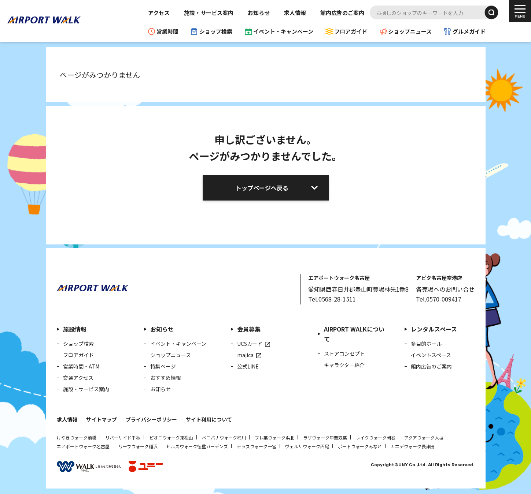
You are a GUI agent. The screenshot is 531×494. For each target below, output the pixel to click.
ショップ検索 (215, 31)
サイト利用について (209, 419)
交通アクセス (78, 377)
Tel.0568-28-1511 (332, 299)
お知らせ (259, 12)
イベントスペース (431, 355)
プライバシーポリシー (151, 419)
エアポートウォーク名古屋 (83, 446)
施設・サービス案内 (208, 12)
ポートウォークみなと (360, 446)
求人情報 (295, 12)
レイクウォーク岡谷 (375, 437)
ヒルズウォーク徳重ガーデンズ (197, 446)
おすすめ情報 (165, 377)
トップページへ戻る (262, 187)
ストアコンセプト (344, 353)
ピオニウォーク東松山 (171, 437)
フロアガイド (350, 31)
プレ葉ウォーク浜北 (274, 437)
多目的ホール (426, 343)
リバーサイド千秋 (122, 437)
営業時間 (167, 31)
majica (245, 355)
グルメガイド (469, 31)
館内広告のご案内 (342, 12)
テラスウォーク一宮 (256, 446)
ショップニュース (410, 31)
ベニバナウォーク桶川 (224, 437)
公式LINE (248, 366)
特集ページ (163, 366)
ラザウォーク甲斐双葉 (325, 437)
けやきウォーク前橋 (76, 437)
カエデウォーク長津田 (413, 446)
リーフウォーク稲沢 (138, 446)
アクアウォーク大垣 (423, 437)
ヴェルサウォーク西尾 (307, 446)
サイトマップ (101, 419)
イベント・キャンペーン (283, 31)
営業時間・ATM (81, 366)
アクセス (159, 12)
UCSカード (249, 343)
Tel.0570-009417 (438, 299)
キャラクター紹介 (344, 364)
